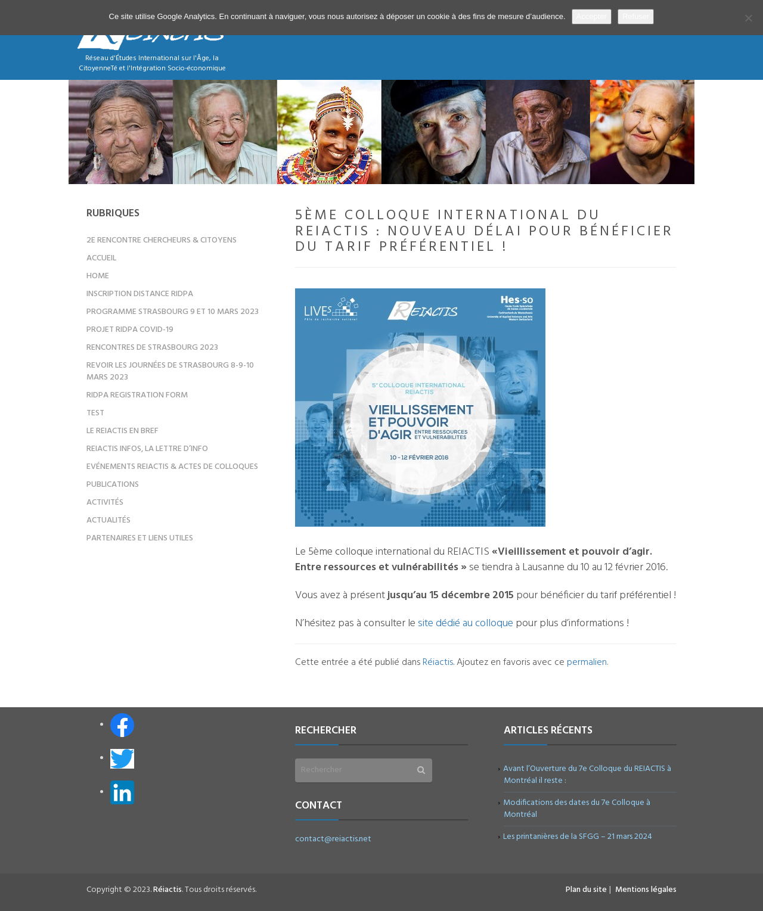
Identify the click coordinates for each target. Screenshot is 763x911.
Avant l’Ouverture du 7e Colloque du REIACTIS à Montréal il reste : (587, 775)
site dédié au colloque (465, 623)
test (95, 413)
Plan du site (586, 890)
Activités (104, 502)
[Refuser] (748, 18)
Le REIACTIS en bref (122, 431)
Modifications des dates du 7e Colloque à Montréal (577, 809)
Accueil (101, 258)
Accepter (591, 16)
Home (97, 276)
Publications (112, 485)
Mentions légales (646, 890)
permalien (587, 662)
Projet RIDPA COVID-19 (129, 330)
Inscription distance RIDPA (139, 294)
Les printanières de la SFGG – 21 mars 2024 (578, 837)
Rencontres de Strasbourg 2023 (152, 348)
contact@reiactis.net (333, 839)
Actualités (108, 520)
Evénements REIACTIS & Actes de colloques (172, 467)
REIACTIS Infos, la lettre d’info (147, 449)
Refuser (636, 16)
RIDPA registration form (137, 395)
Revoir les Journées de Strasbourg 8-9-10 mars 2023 (170, 371)
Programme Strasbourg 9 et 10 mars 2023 (172, 312)
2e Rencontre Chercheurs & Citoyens (161, 240)
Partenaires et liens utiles (139, 538)
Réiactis (438, 662)
